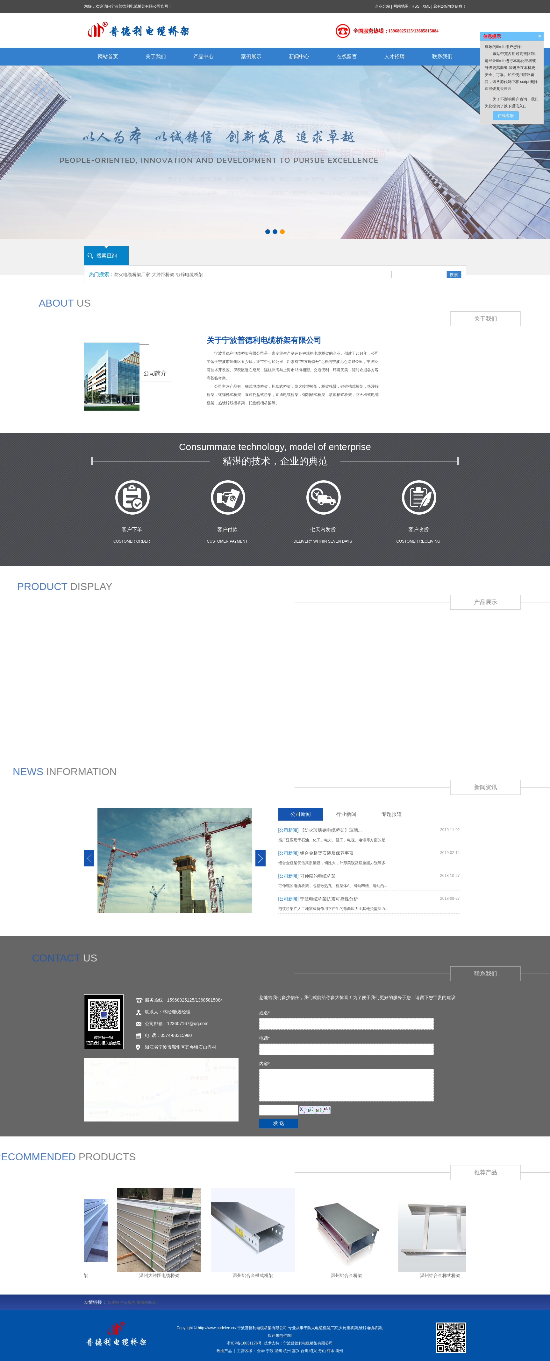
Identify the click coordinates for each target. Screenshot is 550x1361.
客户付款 (227, 529)
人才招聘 (394, 56)
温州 (278, 1351)
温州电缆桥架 (119, 1253)
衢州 (339, 1351)
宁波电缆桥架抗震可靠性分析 (318, 898)
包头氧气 (127, 1302)
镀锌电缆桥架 (189, 274)
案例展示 (251, 56)
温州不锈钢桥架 (428, 1253)
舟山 (322, 1351)
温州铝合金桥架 (266, 1269)
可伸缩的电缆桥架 (307, 875)
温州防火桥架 (380, 1253)
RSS (415, 6)
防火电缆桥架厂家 (132, 274)
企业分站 (382, 6)
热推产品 (224, 1351)
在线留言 (347, 56)
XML (426, 6)
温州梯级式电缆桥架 (218, 1253)
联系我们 (442, 56)
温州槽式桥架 (165, 1253)
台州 (304, 1351)
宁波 (270, 1351)
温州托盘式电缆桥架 (277, 1253)
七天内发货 (323, 529)
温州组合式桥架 (332, 1253)
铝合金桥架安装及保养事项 (316, 853)
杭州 (287, 1351)
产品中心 (203, 56)
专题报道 (392, 814)
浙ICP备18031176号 (244, 1343)
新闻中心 (299, 56)
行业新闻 (346, 814)
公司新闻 (300, 814)
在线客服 (505, 115)
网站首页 (108, 56)
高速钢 (113, 1302)
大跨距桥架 (163, 274)
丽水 (330, 1351)
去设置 (505, 89)
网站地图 (401, 6)
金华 (261, 1351)
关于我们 (156, 56)
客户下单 (132, 529)
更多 (305, 1269)
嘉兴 (296, 1351)
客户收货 (418, 529)
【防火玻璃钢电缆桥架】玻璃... (320, 830)
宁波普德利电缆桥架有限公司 (308, 1343)
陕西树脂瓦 (146, 1302)
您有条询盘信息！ (449, 6)
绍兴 (313, 1351)
